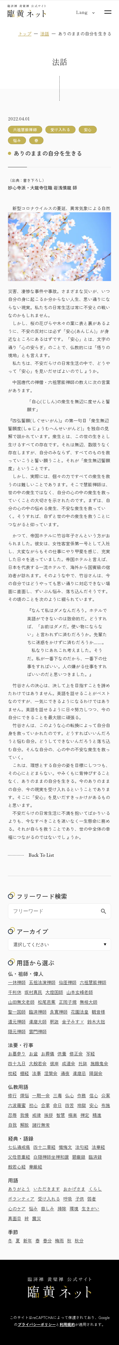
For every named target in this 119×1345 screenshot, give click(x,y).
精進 (96, 1115)
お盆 (33, 1053)
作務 (81, 1095)
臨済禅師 (38, 1012)
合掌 (45, 1105)
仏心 (69, 1095)
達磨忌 (79, 1073)
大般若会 (38, 1063)
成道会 (68, 1063)
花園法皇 (80, 1012)
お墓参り (17, 1053)
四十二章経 (44, 1147)
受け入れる (49, 1198)
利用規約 (67, 1324)
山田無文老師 (21, 1002)
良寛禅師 (59, 1012)
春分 (47, 1240)
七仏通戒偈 (19, 1147)
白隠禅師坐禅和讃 (51, 1157)
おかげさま (74, 1189)
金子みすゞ (73, 1021)
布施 (105, 1105)
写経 (90, 1053)
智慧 (60, 1115)
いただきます (46, 1189)
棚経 (24, 1073)
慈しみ (47, 1208)
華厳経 (35, 1166)
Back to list (41, 855)
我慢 (24, 1115)
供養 (61, 1053)
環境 (73, 1208)
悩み (33, 1208)
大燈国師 (54, 992)
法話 (44, 33)
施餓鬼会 (99, 1063)
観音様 (98, 1012)
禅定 (84, 1115)
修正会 (76, 1053)
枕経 (12, 1073)
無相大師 (88, 1002)
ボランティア (21, 1198)
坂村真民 (33, 992)
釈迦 (54, 1021)
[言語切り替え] (81, 12)
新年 (27, 1240)
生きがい (90, 1208)
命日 (57, 1105)
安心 (93, 1105)
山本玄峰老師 (79, 992)
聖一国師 (17, 1012)
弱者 (91, 1198)
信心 (93, 1095)
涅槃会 (50, 1073)
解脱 (24, 1125)
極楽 (72, 1115)
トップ (24, 33)
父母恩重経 (19, 1157)
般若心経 (17, 1166)
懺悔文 (65, 1147)
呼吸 (67, 1198)
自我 (12, 1125)
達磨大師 (38, 1021)
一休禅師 (17, 982)
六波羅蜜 (17, 1105)
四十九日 (17, 1063)
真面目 (14, 1218)
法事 (36, 1073)
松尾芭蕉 (47, 1002)
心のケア (17, 1208)
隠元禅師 (17, 1031)
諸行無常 (41, 1125)
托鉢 (82, 1063)
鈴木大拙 (96, 1021)
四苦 (69, 1105)
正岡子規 (67, 1002)
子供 (79, 1198)
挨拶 (48, 1115)
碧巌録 (78, 1157)
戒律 (36, 1115)
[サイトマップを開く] (107, 12)
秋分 (79, 1240)
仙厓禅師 (67, 982)
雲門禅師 (38, 1031)
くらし (95, 1189)
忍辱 (12, 1115)
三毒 (57, 1095)
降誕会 (95, 1073)
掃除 (61, 1208)
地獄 (81, 1105)
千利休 (14, 992)
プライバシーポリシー (37, 1324)
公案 (105, 1095)
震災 (36, 1218)
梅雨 (59, 1240)
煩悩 (24, 1095)
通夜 (65, 1073)
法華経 (98, 1147)
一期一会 (41, 1095)
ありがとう (19, 1189)
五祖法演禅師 (42, 982)
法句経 (82, 1147)
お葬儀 (47, 1053)
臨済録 (95, 1157)
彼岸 (54, 1063)
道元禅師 (17, 1021)
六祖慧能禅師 (93, 982)
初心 (33, 1105)
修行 (12, 1095)
